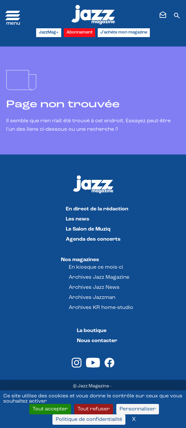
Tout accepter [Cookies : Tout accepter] (50, 409)
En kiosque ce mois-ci (96, 267)
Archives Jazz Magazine (99, 277)
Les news (77, 219)
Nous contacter (97, 340)
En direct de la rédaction (97, 209)
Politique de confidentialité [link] (89, 419)
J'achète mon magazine (123, 32)
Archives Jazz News (94, 287)
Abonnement (79, 32)
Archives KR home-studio (101, 307)
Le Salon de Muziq (88, 229)
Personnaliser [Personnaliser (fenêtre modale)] (138, 409)
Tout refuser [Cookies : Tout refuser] (94, 409)
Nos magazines (80, 259)
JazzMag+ (49, 32)
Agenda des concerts (93, 239)
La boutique (92, 330)
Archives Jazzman (92, 297)
